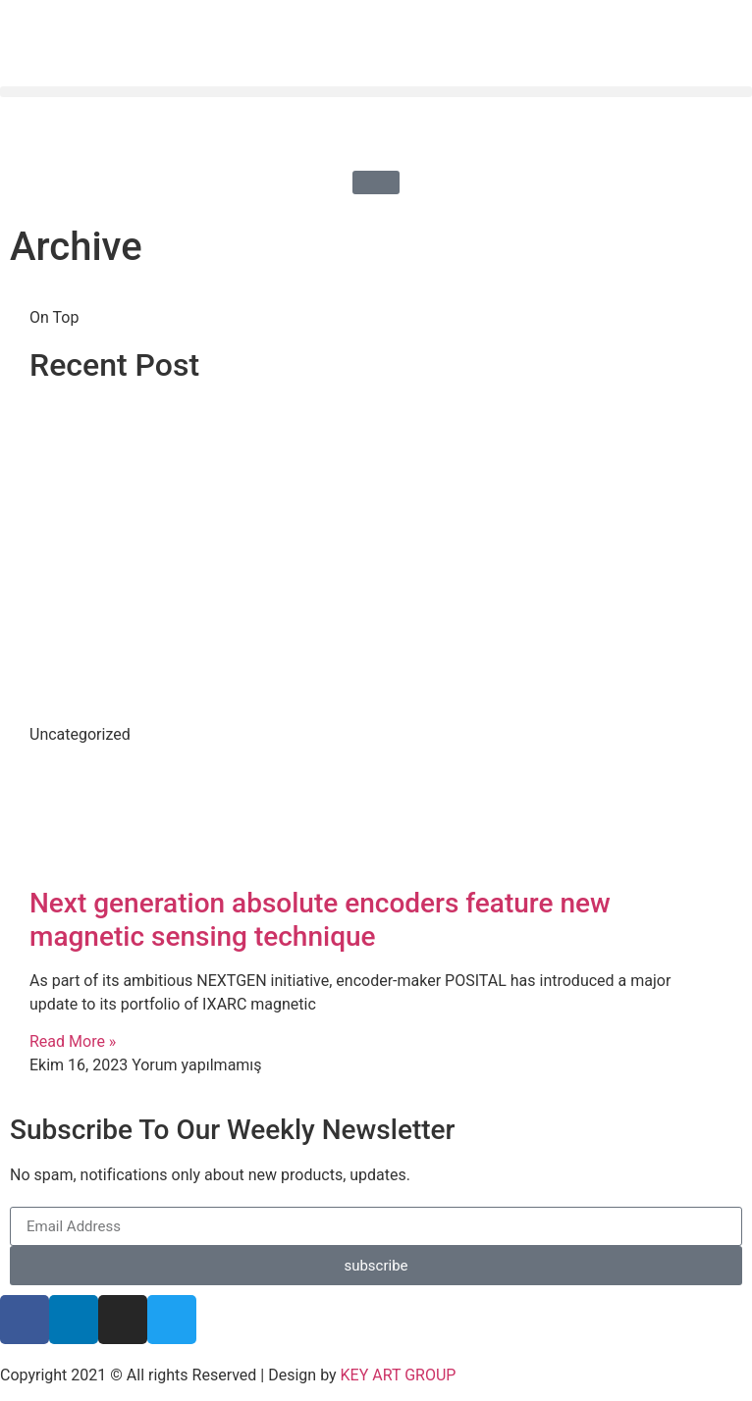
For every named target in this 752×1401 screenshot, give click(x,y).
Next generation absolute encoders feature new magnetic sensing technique (320, 920)
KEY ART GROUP (399, 1375)
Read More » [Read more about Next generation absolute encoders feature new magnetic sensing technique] (72, 1041)
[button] (376, 91)
